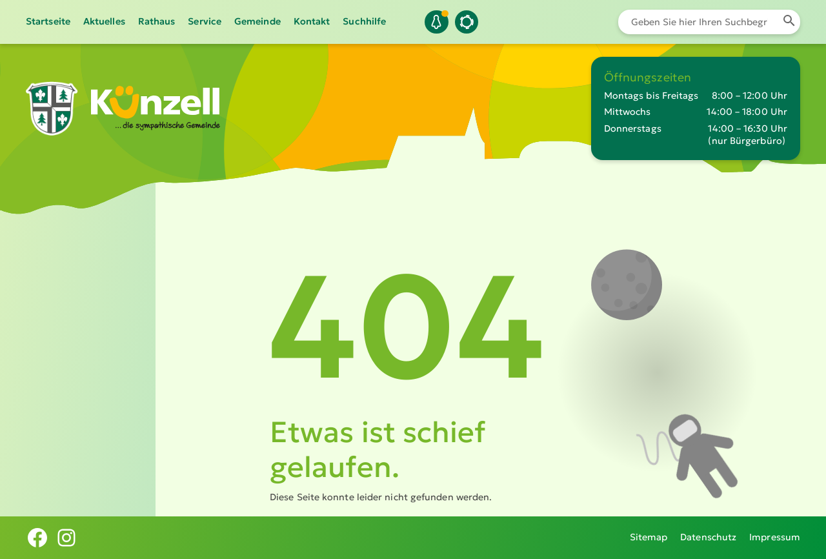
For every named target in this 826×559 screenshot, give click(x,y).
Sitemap (649, 537)
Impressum (774, 537)
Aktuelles (104, 21)
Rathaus (157, 21)
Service (204, 21)
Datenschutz (708, 537)
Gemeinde (257, 21)
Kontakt (312, 21)
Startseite (48, 21)
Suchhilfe (364, 21)
